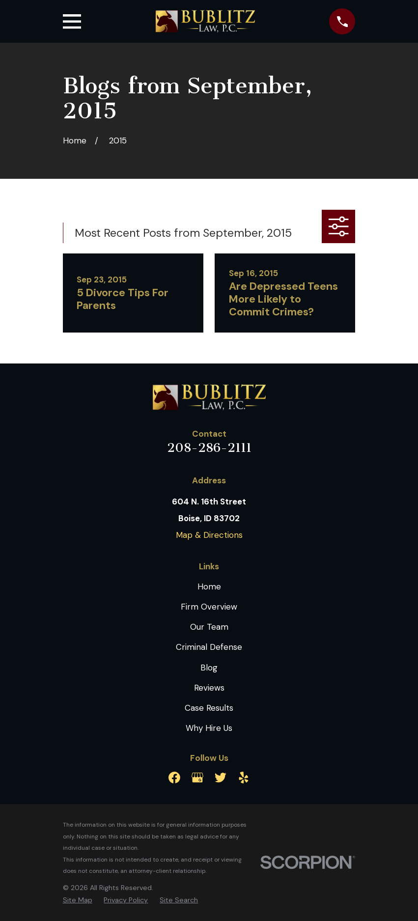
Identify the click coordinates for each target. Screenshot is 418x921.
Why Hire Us (209, 728)
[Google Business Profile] (197, 777)
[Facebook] (174, 777)
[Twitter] (220, 777)
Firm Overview (209, 606)
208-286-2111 (209, 448)
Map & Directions (209, 535)
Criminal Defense (209, 647)
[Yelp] (244, 777)
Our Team (209, 626)
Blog (209, 667)
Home (209, 586)
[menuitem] (77, 900)
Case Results (209, 707)
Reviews (209, 687)
